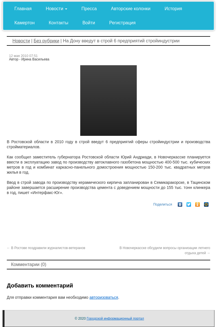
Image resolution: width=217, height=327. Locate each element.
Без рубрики (46, 40)
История (173, 8)
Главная (23, 8)
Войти (89, 22)
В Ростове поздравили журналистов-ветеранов (46, 248)
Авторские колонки (131, 8)
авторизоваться (103, 297)
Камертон (24, 22)
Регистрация (122, 22)
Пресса (89, 8)
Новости (56, 8)
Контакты (58, 22)
